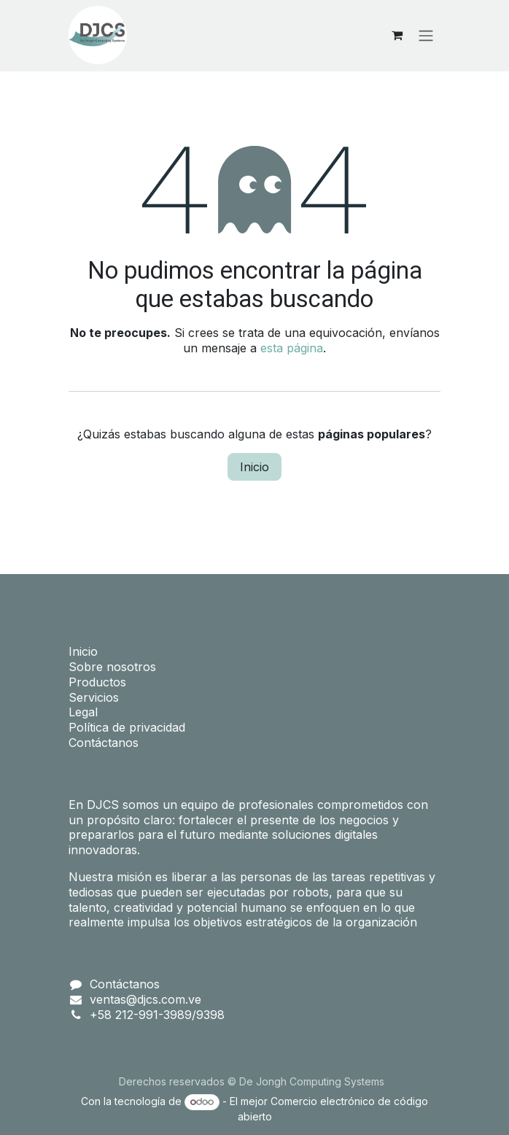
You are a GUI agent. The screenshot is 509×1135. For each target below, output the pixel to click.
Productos (97, 682)
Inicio (254, 467)
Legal (83, 712)
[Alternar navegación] (425, 35)
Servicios (94, 697)
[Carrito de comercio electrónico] (396, 35)
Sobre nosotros (112, 666)
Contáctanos (104, 742)
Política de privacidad (127, 727)
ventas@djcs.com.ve (145, 999)
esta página (291, 348)
